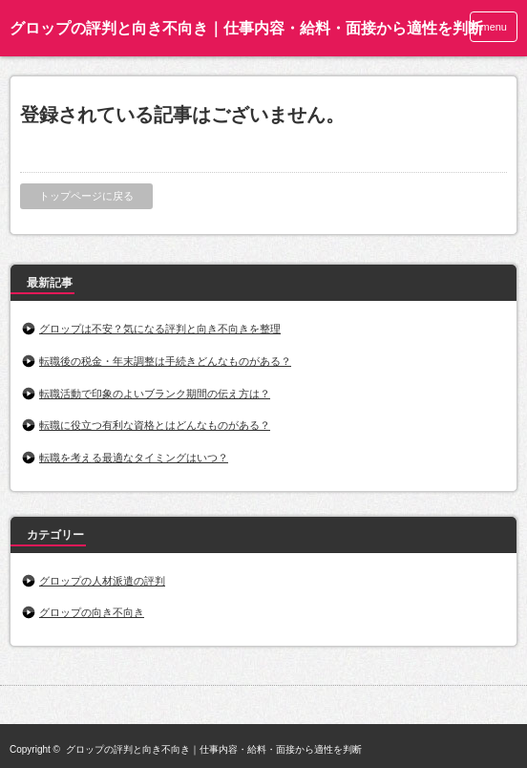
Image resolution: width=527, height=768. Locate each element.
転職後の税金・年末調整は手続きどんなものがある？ (165, 361)
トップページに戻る (86, 196)
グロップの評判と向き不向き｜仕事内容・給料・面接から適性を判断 (246, 28)
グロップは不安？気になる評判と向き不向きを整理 (160, 328)
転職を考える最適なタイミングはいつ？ (133, 457)
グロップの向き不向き (91, 612)
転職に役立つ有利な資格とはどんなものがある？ (154, 425)
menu (493, 26)
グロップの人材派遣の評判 (102, 581)
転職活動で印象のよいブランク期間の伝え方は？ (154, 393)
